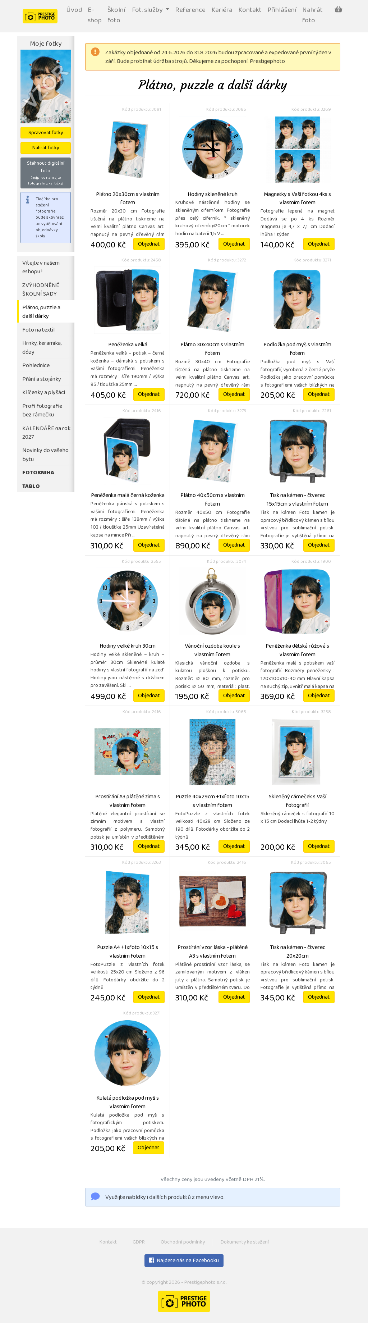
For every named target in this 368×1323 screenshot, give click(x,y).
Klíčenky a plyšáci (43, 392)
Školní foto (116, 16)
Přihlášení (281, 11)
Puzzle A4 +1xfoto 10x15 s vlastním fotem (127, 952)
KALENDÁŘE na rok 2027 (46, 433)
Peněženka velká (127, 345)
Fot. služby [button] (148, 11)
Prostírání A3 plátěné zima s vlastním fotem (127, 801)
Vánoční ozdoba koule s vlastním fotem (212, 651)
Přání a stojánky (41, 379)
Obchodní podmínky (183, 1242)
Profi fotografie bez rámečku (42, 411)
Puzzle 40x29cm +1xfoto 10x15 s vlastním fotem (212, 801)
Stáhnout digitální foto (45, 173)
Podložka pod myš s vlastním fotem (297, 349)
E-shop (95, 16)
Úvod (74, 11)
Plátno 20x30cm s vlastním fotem (128, 199)
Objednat (149, 244)
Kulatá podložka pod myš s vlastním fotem (127, 1103)
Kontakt (250, 11)
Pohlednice (36, 365)
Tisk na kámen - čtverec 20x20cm (297, 952)
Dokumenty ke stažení (245, 1242)
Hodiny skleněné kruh (213, 195)
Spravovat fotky (45, 133)
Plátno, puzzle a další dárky (41, 312)
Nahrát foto (312, 16)
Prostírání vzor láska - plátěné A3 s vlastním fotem (213, 952)
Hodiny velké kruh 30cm (128, 646)
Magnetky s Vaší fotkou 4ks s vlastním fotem (297, 199)
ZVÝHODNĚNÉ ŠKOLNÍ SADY (40, 290)
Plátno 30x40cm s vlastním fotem (212, 349)
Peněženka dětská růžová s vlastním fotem (297, 651)
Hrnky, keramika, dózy (41, 348)
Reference (190, 11)
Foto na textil (38, 330)
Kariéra (222, 11)
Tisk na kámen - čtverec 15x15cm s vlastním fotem (297, 500)
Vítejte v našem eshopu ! (41, 268)
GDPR (139, 1242)
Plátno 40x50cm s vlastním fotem (212, 500)
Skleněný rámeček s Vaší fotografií (297, 801)
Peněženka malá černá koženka (128, 496)
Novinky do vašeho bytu (45, 455)
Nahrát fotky (45, 148)
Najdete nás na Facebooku (184, 1261)
